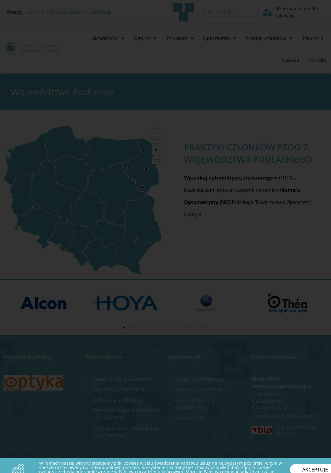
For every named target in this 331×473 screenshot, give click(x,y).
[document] (165, 236)
